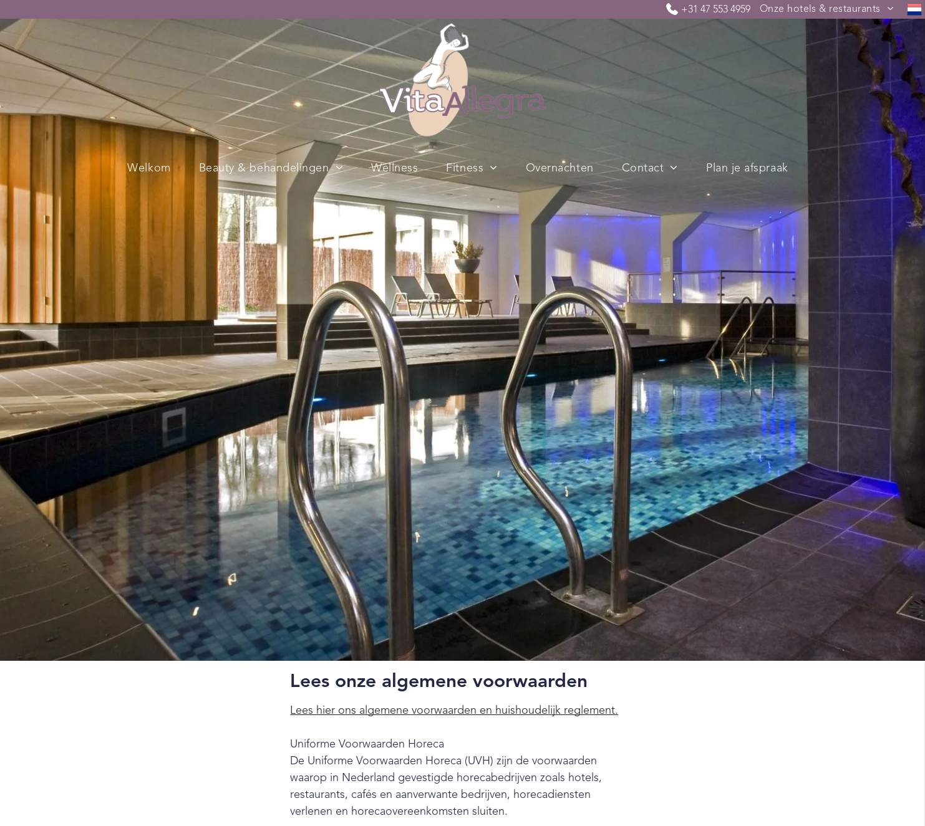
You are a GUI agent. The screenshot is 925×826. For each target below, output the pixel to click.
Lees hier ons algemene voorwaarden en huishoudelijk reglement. (454, 710)
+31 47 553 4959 (715, 10)
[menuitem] (826, 9)
